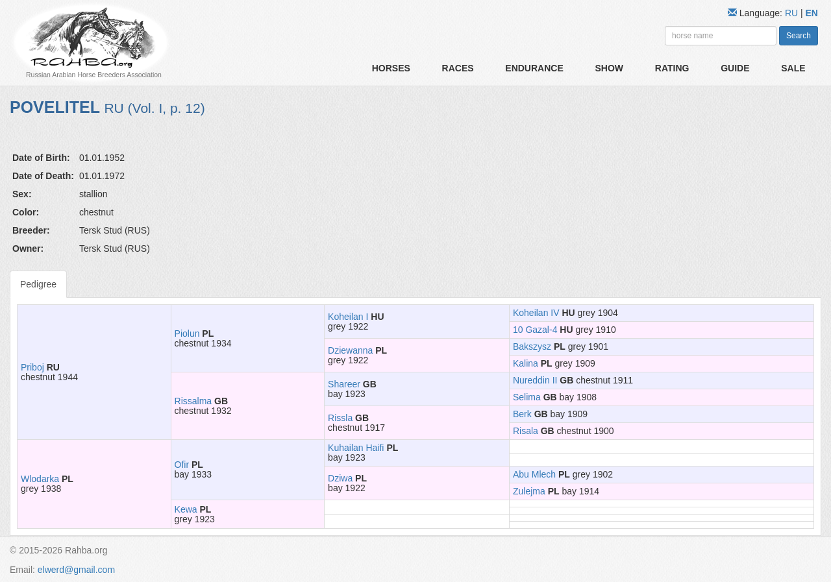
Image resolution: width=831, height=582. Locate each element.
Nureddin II (535, 380)
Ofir (182, 464)
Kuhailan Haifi (356, 448)
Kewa (186, 509)
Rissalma (193, 401)
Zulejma (529, 491)
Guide (735, 68)
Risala (525, 431)
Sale (793, 68)
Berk (522, 414)
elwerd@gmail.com (76, 569)
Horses (391, 68)
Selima (527, 397)
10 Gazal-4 (535, 329)
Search (798, 35)
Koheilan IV (536, 313)
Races (458, 68)
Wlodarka (40, 479)
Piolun (187, 333)
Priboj (32, 367)
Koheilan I (348, 316)
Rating (672, 68)
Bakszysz (532, 346)
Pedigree (38, 284)
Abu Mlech (534, 474)
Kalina (525, 363)
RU (792, 13)
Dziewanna (350, 350)
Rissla (340, 418)
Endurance (534, 68)
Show (609, 68)
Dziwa (340, 478)
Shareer (344, 384)
